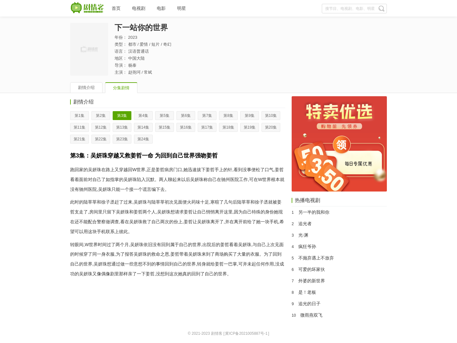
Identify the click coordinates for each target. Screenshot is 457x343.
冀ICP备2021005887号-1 (246, 333)
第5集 (164, 115)
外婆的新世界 (311, 280)
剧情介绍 (86, 87)
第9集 (250, 115)
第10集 (271, 115)
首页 (116, 8)
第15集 (164, 127)
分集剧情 (121, 87)
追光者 (305, 223)
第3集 (122, 115)
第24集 (143, 139)
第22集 (101, 139)
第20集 (271, 127)
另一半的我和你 (313, 212)
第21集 (79, 139)
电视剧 (138, 8)
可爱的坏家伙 (311, 269)
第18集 (228, 127)
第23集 (122, 139)
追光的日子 (309, 303)
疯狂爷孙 (307, 246)
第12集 (101, 127)
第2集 (101, 115)
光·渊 (303, 235)
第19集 (249, 127)
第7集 (207, 115)
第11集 (79, 127)
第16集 (186, 127)
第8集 (228, 115)
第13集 (122, 127)
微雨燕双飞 (311, 315)
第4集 (143, 115)
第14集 (143, 127)
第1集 (79, 115)
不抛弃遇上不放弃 (316, 257)
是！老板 (307, 292)
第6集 (186, 115)
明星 (181, 8)
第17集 (207, 127)
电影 (161, 8)
